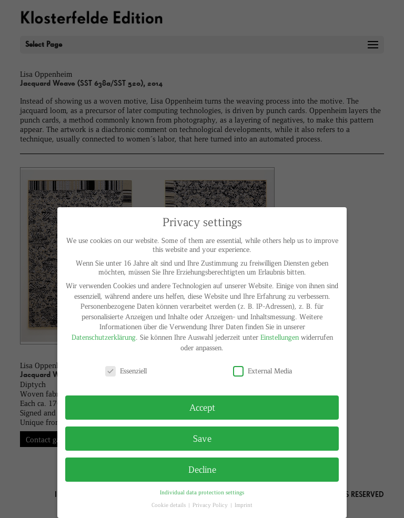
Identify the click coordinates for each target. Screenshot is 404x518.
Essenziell (126, 370)
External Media (262, 370)
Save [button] (202, 438)
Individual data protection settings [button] (202, 492)
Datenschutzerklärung (104, 336)
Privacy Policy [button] (211, 504)
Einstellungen (279, 336)
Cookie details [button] (169, 504)
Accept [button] (202, 407)
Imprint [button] (243, 504)
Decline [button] (202, 469)
